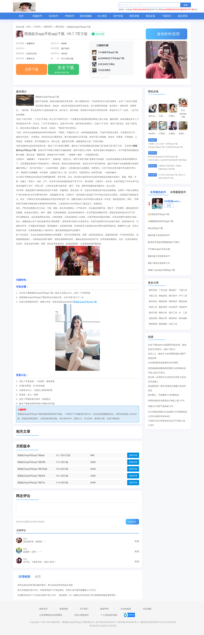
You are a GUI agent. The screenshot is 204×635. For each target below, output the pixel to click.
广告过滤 (163, 290)
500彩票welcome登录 (173, 201)
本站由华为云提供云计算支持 (102, 625)
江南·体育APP (163, 116)
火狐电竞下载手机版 (173, 133)
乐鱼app (129, 9)
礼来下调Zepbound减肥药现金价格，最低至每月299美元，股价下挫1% (167, 345)
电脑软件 (37, 16)
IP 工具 (183, 312)
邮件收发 (153, 301)
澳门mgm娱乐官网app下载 (162, 270)
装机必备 (150, 16)
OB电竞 (178, 166)
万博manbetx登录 (173, 116)
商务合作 (43, 609)
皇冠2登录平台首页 (183, 133)
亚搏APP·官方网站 (155, 9)
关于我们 (84, 609)
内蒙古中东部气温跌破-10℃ (161, 406)
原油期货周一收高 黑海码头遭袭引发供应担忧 (167, 386)
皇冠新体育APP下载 (186, 9)
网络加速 (183, 301)
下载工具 (183, 290)
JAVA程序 (172, 307)
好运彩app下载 (156, 228)
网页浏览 (60, 27)
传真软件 (183, 307)
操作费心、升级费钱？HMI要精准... (164, 395)
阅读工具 (153, 307)
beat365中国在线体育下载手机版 (173, 160)
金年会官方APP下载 (153, 116)
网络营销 (163, 301)
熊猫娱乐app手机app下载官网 (31, 462)
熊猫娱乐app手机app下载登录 (31, 476)
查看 (169, 205)
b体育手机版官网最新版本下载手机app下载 (166, 242)
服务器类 (163, 307)
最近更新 (183, 16)
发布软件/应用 (166, 34)
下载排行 (166, 16)
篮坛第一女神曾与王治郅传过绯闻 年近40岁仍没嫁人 (167, 377)
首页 (21, 16)
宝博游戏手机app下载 (159, 214)
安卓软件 (53, 16)
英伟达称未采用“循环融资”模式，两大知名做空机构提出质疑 (45, 585)
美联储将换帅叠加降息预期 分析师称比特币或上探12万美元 (167, 368)
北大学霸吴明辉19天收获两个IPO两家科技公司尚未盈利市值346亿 (167, 412)
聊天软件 (173, 296)
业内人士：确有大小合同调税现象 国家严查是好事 (167, 354)
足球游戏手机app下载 (174, 147)
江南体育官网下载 (163, 133)
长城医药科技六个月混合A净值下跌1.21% (36, 595)
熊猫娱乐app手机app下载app (30, 455)
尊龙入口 (181, 175)
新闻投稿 (64, 609)
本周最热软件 (158, 192)
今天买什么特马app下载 (167, 175)
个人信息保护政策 (109, 615)
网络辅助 (163, 324)
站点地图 (147, 609)
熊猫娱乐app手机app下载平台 (31, 482)
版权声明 (104, 609)
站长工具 (173, 324)
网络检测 (153, 324)
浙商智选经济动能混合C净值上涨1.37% (166, 400)
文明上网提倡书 (81, 615)
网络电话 (173, 301)
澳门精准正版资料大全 (159, 263)
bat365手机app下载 (153, 133)
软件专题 (118, 16)
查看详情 (133, 455)
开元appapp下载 (183, 110)
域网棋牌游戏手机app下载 (161, 221)
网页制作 (173, 318)
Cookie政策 (126, 609)
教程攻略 (134, 16)
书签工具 (153, 296)
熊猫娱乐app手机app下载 (85, 302)
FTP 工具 (183, 296)
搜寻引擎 (153, 312)
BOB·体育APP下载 (165, 178)
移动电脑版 (86, 16)
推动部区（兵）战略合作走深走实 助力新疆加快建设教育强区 (87, 595)
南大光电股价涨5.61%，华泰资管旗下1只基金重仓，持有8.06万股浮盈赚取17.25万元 (56, 590)
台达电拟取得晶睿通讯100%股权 (163, 362)
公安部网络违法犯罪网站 (50, 615)
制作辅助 (183, 318)
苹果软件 (69, 16)
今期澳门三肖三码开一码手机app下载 (163, 144)
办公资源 (102, 16)
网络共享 (163, 318)
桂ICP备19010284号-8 (105, 622)
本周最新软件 (178, 192)
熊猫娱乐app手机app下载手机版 (32, 469)
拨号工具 (173, 312)
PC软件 (37, 27)
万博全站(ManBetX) (140, 9)
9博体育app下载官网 (166, 169)
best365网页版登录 (170, 9)
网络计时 (163, 312)
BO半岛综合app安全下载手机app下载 (163, 157)
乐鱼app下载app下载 (156, 147)
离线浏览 (163, 296)
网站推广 (173, 290)
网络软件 (48, 27)
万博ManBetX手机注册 (159, 249)
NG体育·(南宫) (153, 160)
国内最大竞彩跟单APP (159, 235)
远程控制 (153, 318)
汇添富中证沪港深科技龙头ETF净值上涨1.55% (166, 421)
